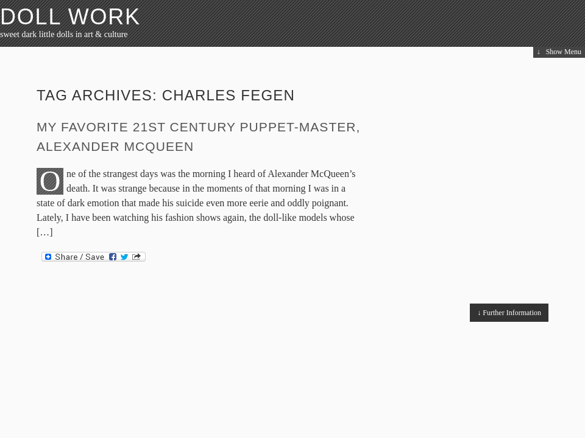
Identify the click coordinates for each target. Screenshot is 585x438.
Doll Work (70, 16)
